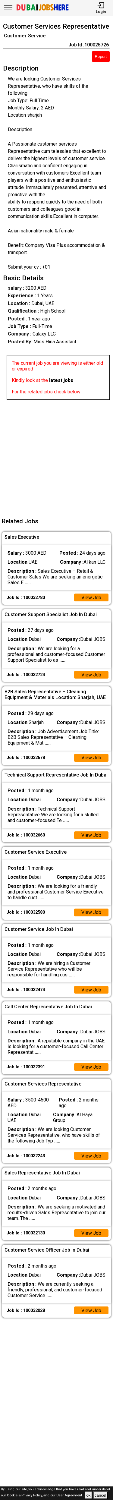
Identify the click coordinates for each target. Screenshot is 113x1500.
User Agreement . (70, 1496)
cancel (100, 1495)
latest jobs (61, 380)
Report (101, 56)
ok (88, 1495)
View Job (91, 597)
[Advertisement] (56, 456)
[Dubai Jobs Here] (42, 10)
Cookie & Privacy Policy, (25, 1496)
